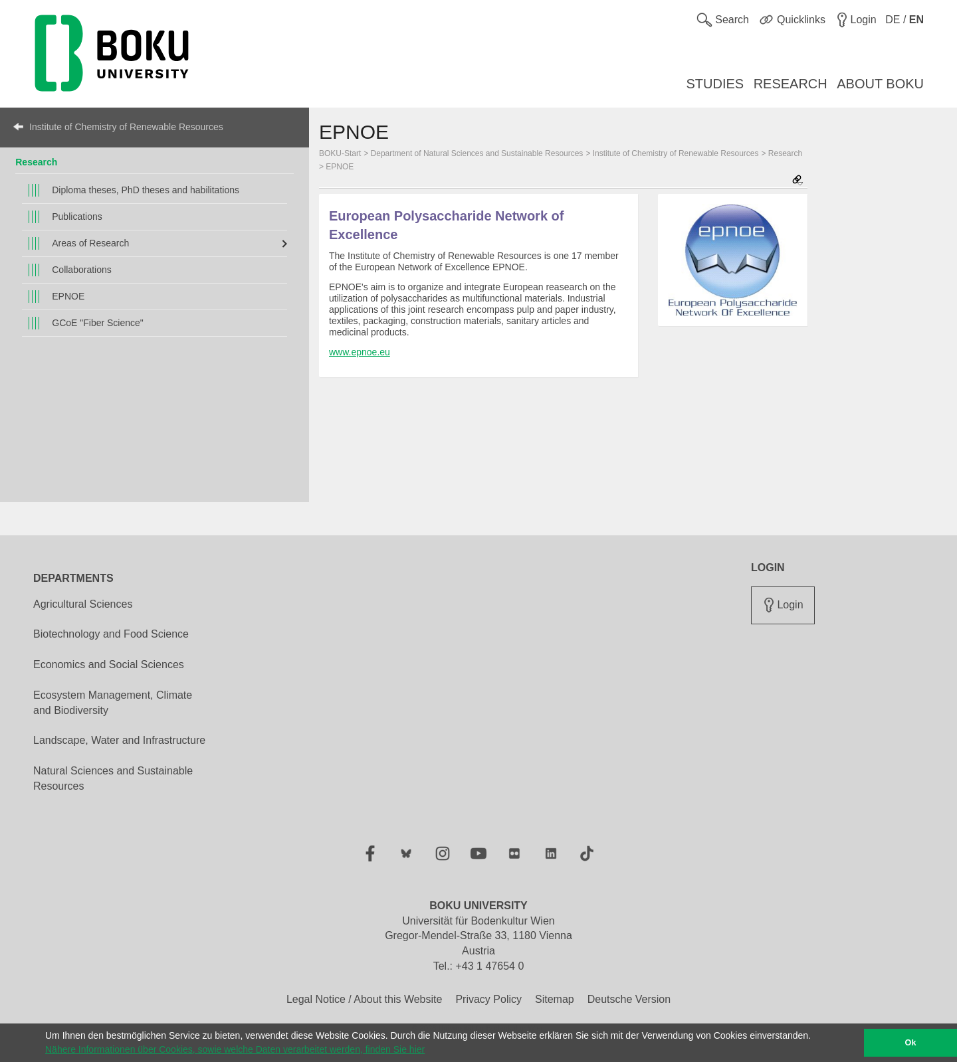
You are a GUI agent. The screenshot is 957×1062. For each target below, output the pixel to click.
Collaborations (82, 269)
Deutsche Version (629, 999)
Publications (77, 216)
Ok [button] (910, 1042)
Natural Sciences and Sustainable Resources (113, 778)
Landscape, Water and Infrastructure (119, 740)
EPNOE (68, 296)
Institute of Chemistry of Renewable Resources (126, 127)
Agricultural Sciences (82, 604)
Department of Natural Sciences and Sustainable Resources (477, 153)
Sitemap (554, 999)
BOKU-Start (340, 153)
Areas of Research (90, 243)
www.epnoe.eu (359, 352)
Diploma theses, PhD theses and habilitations (145, 190)
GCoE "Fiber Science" (98, 322)
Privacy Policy (488, 999)
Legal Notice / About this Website (364, 999)
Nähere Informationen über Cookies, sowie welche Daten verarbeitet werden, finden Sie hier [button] (235, 1049)
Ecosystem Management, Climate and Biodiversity (112, 702)
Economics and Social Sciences (108, 664)
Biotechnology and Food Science (111, 634)
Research (36, 162)
